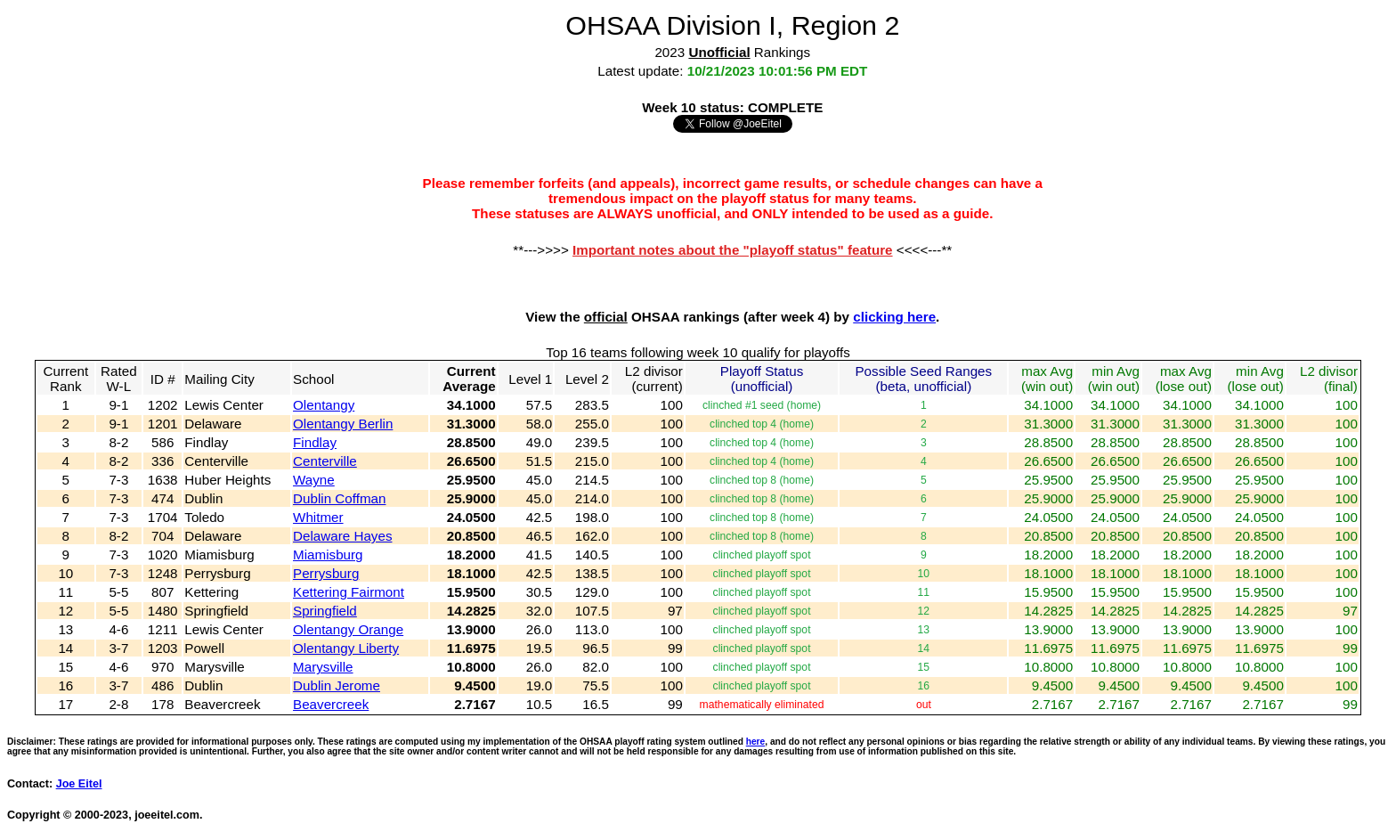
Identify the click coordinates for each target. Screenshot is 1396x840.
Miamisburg (328, 554)
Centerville (325, 461)
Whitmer (318, 517)
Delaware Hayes (342, 535)
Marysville (323, 666)
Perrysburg (326, 573)
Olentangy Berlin (343, 423)
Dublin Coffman (339, 498)
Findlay (315, 442)
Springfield (325, 610)
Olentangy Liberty (346, 648)
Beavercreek (331, 704)
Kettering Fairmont (348, 591)
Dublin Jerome (336, 685)
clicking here (894, 316)
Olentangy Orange (348, 629)
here (756, 741)
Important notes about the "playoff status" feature (732, 249)
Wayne (314, 479)
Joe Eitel (79, 784)
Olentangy (323, 404)
